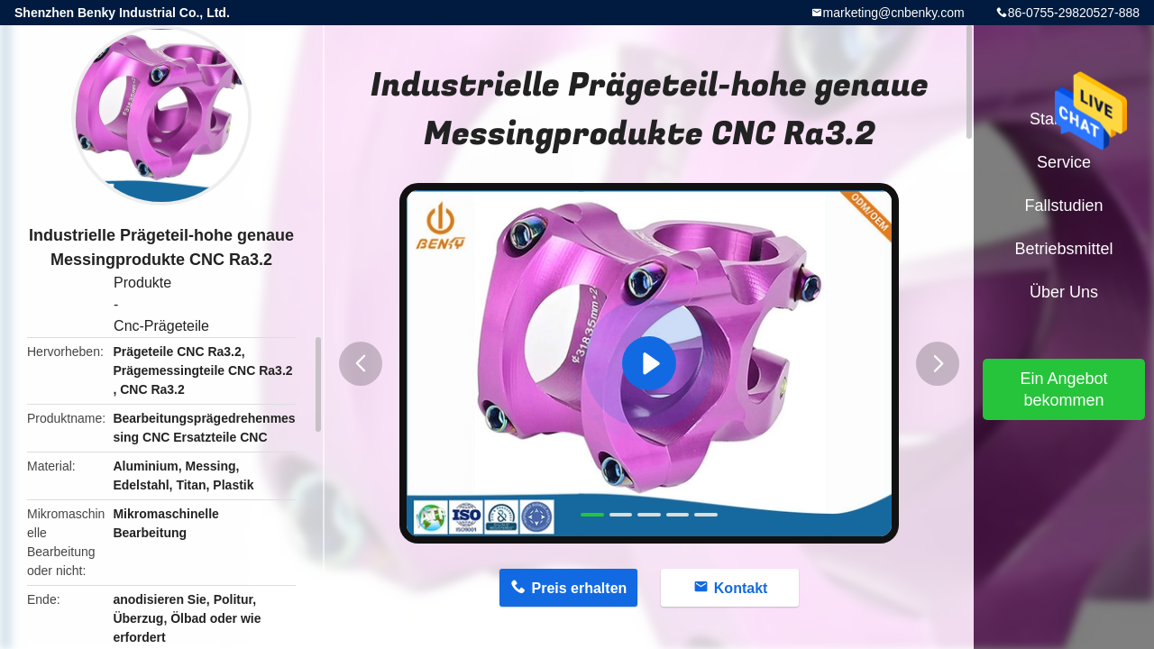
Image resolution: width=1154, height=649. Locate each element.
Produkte (142, 282)
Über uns (1064, 292)
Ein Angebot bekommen (1063, 389)
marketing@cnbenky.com (894, 12)
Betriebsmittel (1063, 249)
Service (1064, 162)
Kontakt (741, 588)
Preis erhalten (579, 588)
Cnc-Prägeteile (161, 326)
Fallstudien (1063, 206)
